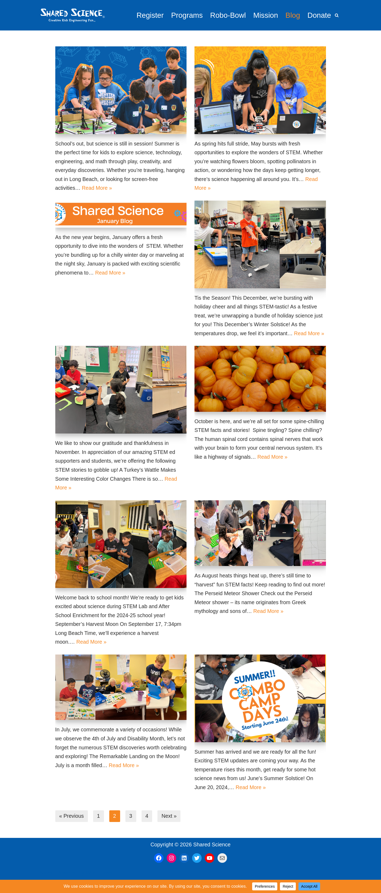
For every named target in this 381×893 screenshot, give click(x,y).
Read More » (97, 189)
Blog (292, 15)
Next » (170, 829)
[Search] (337, 15)
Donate (319, 15)
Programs (185, 15)
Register (148, 15)
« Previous (71, 829)
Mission (265, 15)
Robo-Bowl (227, 15)
